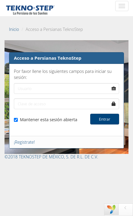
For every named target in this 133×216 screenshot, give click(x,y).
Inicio (14, 29)
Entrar (104, 119)
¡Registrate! (24, 142)
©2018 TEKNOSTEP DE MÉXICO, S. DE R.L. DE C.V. (51, 157)
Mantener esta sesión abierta (45, 119)
